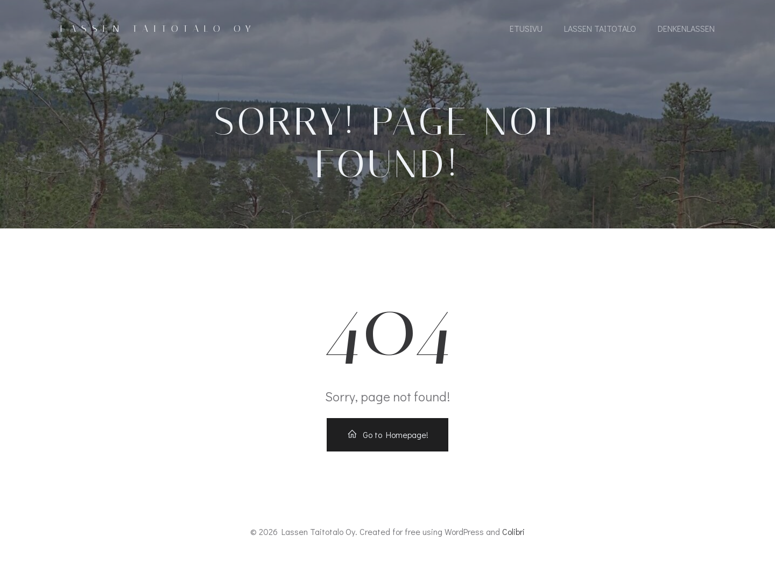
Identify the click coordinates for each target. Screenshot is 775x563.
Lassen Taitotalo (600, 28)
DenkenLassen (686, 28)
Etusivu (526, 28)
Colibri (513, 531)
